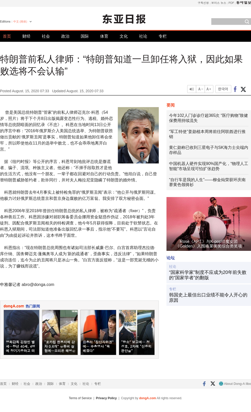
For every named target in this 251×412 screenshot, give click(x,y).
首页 (7, 36)
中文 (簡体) (20, 21)
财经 (26, 36)
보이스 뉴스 (218, 3)
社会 (46, 36)
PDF (231, 3)
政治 (65, 36)
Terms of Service (80, 398)
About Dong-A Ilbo (235, 384)
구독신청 (203, 3)
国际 (85, 36)
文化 (124, 36)
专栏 (163, 36)
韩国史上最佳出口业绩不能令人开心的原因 (208, 297)
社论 (143, 36)
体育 (104, 36)
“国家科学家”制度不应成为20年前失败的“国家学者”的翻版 (207, 275)
